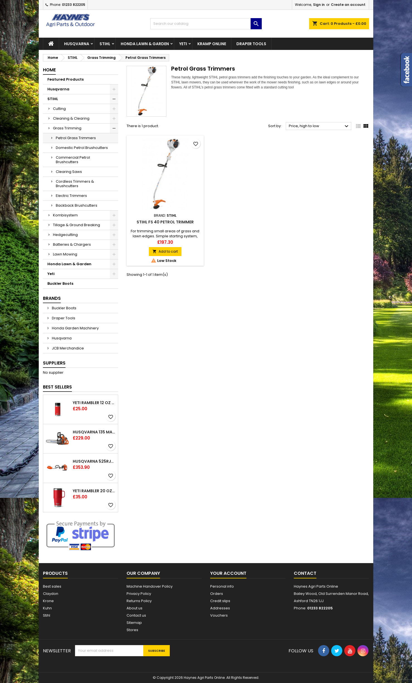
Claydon (50, 593)
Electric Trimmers (71, 195)
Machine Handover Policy (150, 586)
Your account (228, 573)
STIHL (105, 44)
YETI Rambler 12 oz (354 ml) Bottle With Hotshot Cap (94, 402)
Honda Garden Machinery (75, 328)
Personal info (222, 586)
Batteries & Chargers (72, 244)
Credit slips (220, 601)
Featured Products (65, 79)
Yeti (183, 44)
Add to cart (165, 251)
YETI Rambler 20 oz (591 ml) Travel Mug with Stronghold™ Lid (94, 491)
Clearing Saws (69, 171)
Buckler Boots (60, 283)
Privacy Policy (139, 593)
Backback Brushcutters (76, 205)
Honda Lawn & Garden (145, 44)
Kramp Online (211, 44)
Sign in (319, 4)
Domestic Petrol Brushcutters (82, 147)
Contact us (136, 615)
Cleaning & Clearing (71, 118)
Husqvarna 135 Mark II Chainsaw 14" (94, 432)
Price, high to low (319, 126)
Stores (132, 630)
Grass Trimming (67, 128)
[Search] (206, 23)
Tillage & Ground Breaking (76, 225)
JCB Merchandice (67, 348)
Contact (305, 573)
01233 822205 (73, 4)
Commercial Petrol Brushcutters (73, 160)
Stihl (46, 615)
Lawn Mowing (65, 254)
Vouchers (219, 615)
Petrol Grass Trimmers (76, 138)
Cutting (59, 108)
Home (49, 70)
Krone (48, 601)
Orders (216, 593)
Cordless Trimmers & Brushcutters (75, 184)
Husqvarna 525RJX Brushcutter (94, 461)
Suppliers (54, 363)
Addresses (220, 608)
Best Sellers (57, 387)
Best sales (52, 586)
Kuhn (47, 608)
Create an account (348, 4)
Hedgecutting (65, 234)
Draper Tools (251, 44)
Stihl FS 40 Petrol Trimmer (165, 222)
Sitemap (134, 622)
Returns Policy (139, 601)
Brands (52, 298)
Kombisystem (65, 215)
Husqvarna (76, 44)
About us (134, 608)
